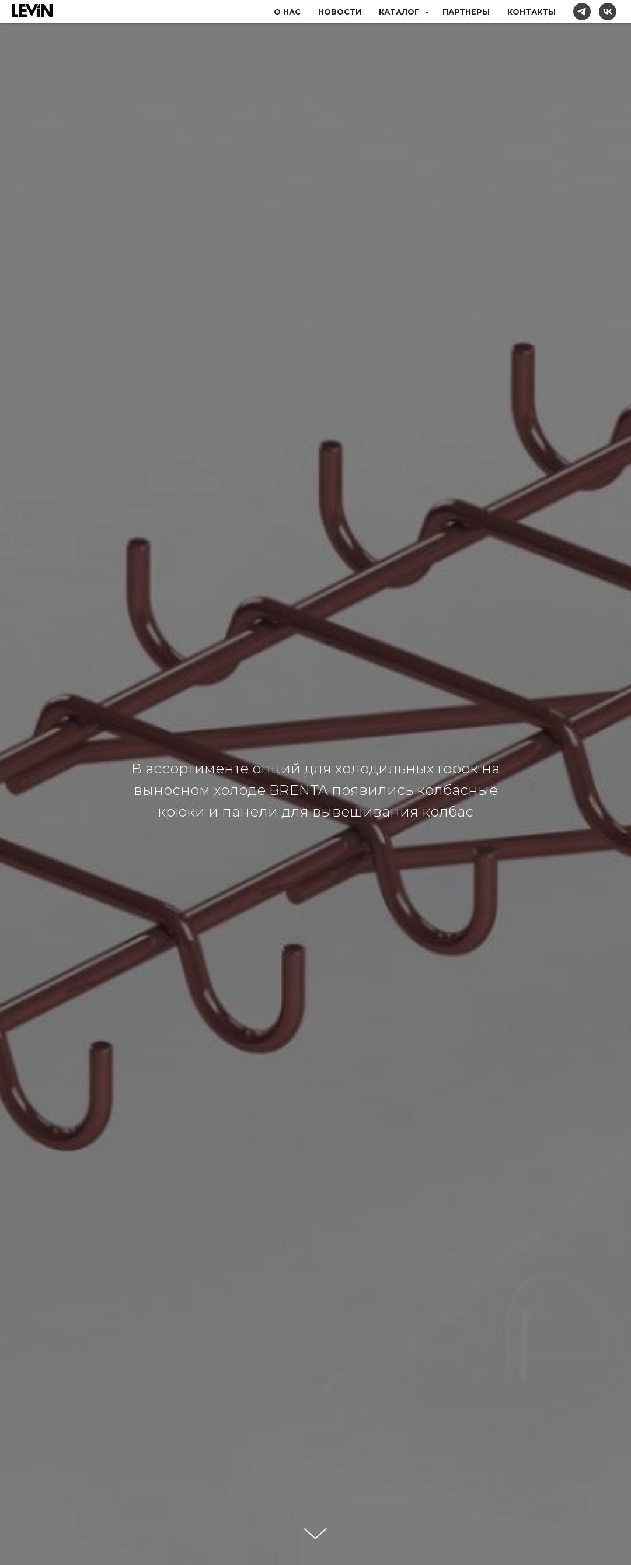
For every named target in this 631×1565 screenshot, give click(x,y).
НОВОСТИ (339, 11)
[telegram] (582, 11)
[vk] (607, 11)
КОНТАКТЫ (531, 11)
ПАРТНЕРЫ (466, 11)
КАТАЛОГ (400, 11)
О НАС (287, 11)
